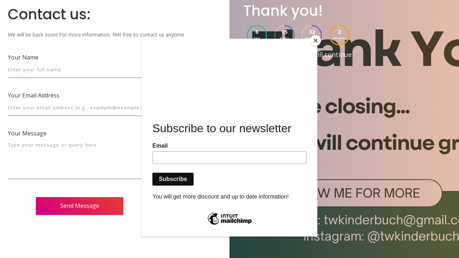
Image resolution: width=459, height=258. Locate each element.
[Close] (315, 40)
